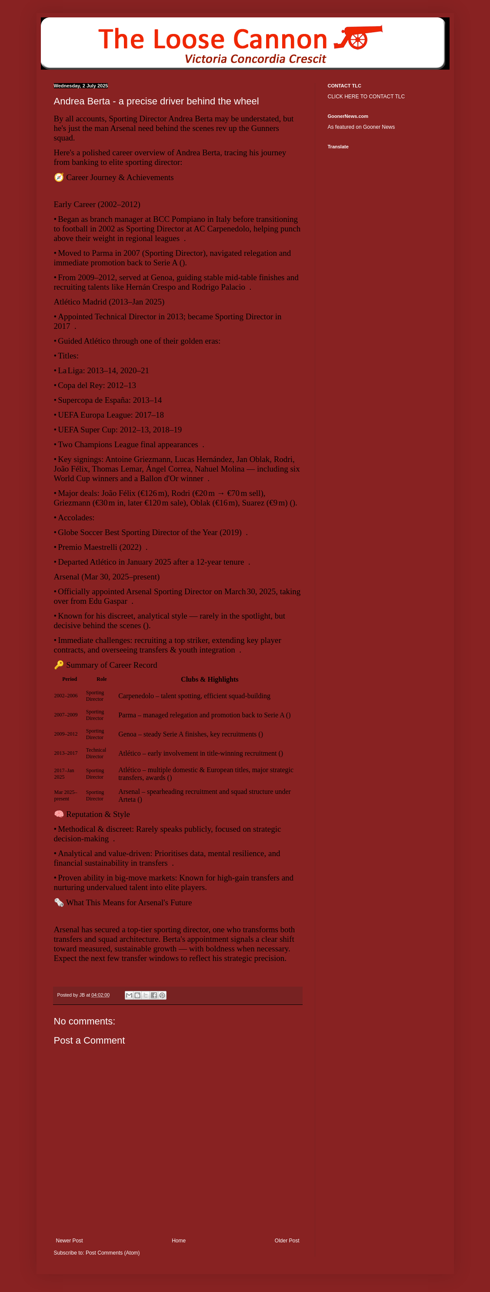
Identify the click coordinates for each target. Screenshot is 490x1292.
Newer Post (69, 1241)
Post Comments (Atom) (113, 1253)
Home (179, 1241)
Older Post (287, 1241)
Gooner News (379, 127)
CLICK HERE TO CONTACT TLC (366, 97)
